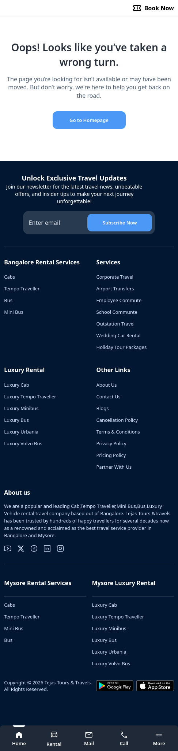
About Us (106, 385)
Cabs (9, 277)
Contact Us (108, 396)
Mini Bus (13, 312)
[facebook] (34, 548)
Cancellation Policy (117, 420)
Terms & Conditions (118, 431)
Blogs (102, 408)
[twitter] (20, 548)
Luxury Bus (16, 420)
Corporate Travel (114, 277)
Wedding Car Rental (118, 335)
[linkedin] (47, 548)
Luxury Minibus (21, 408)
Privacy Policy (111, 443)
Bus (8, 300)
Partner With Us (114, 467)
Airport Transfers (115, 288)
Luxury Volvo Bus (23, 443)
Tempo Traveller (21, 288)
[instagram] (60, 548)
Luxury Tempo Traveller (30, 396)
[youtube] (7, 548)
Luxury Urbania (21, 431)
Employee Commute (118, 300)
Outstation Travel (115, 323)
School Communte (116, 312)
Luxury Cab (16, 385)
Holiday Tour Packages (121, 347)
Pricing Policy (111, 455)
